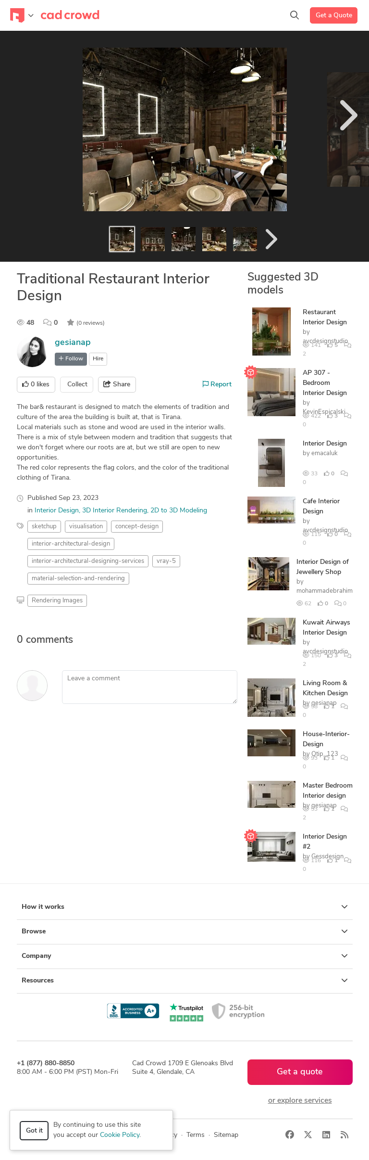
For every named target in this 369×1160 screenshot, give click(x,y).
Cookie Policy (119, 1135)
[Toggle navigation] (22, 15)
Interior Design (57, 510)
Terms (195, 1135)
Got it (34, 1131)
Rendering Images (57, 601)
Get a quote (300, 1072)
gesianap (73, 342)
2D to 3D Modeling (178, 510)
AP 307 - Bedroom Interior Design (325, 383)
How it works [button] (185, 907)
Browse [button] (185, 931)
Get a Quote (334, 15)
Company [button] (185, 956)
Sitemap (226, 1135)
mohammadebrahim (324, 591)
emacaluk (324, 453)
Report (217, 384)
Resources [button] (185, 980)
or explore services (300, 1101)
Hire (98, 359)
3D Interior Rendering (114, 510)
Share (116, 384)
